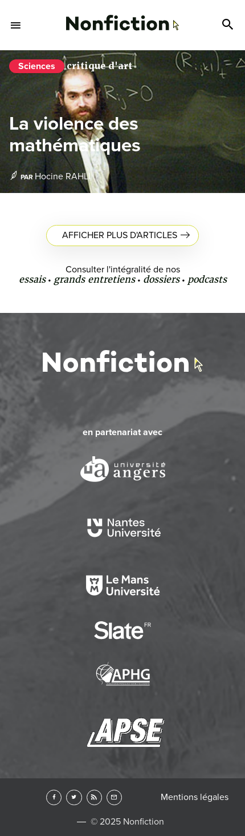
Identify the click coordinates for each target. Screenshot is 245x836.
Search (229, 25)
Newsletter (114, 797)
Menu (16, 25)
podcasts (207, 280)
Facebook (54, 797)
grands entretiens (94, 280)
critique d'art (99, 66)
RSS (94, 797)
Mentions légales (194, 797)
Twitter (73, 797)
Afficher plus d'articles (119, 235)
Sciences (36, 66)
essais (32, 280)
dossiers (161, 280)
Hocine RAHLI (63, 176)
